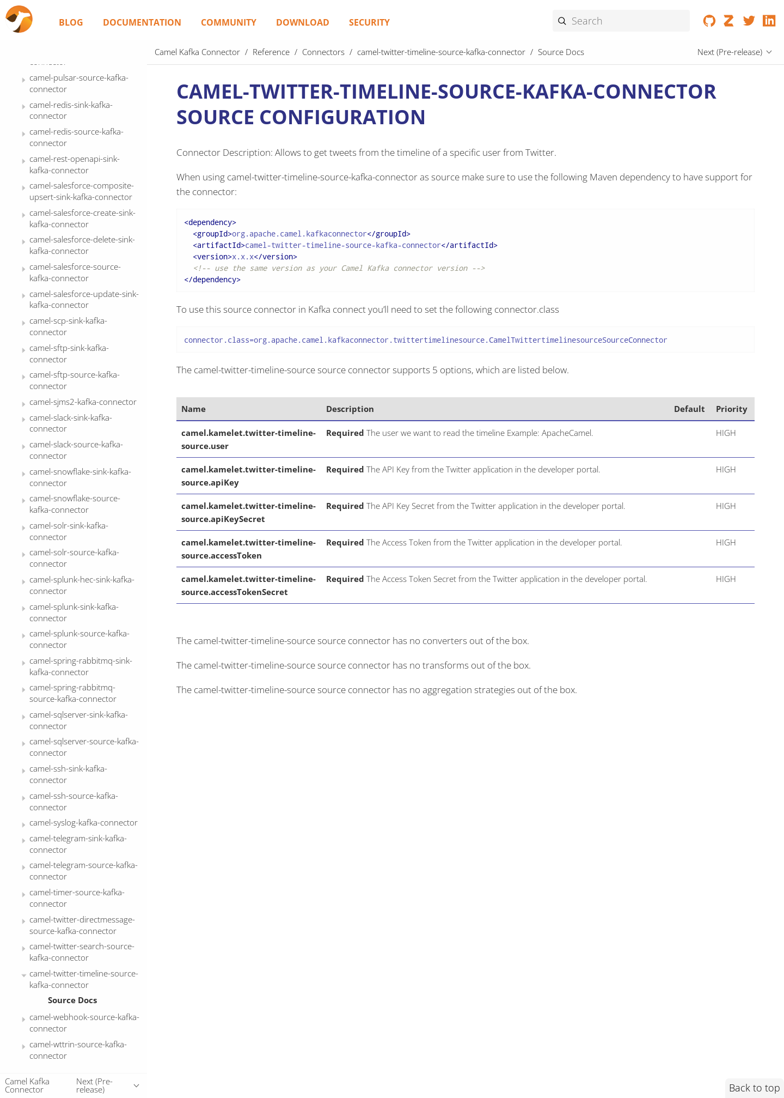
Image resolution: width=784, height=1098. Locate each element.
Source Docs (72, 1000)
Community (228, 22)
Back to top (754, 1087)
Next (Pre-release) (729, 51)
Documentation (142, 22)
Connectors (323, 51)
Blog (71, 22)
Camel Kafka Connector (197, 51)
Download (302, 22)
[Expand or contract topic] (23, 80)
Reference (271, 51)
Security (369, 22)
